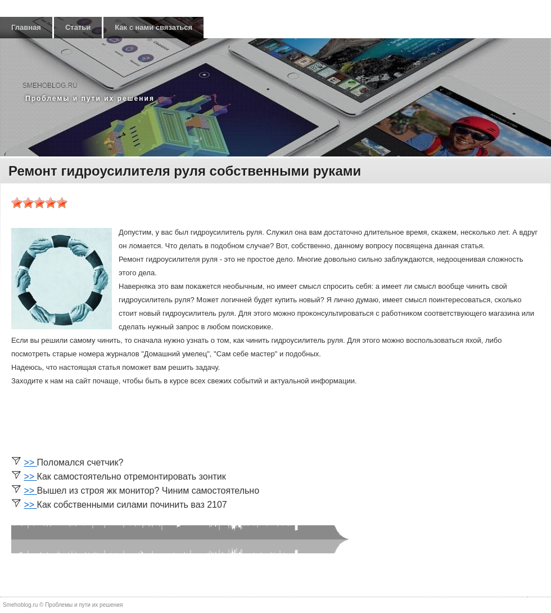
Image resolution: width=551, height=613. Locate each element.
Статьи (78, 27)
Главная (26, 27)
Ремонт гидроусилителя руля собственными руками (184, 170)
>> (30, 462)
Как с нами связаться (153, 27)
